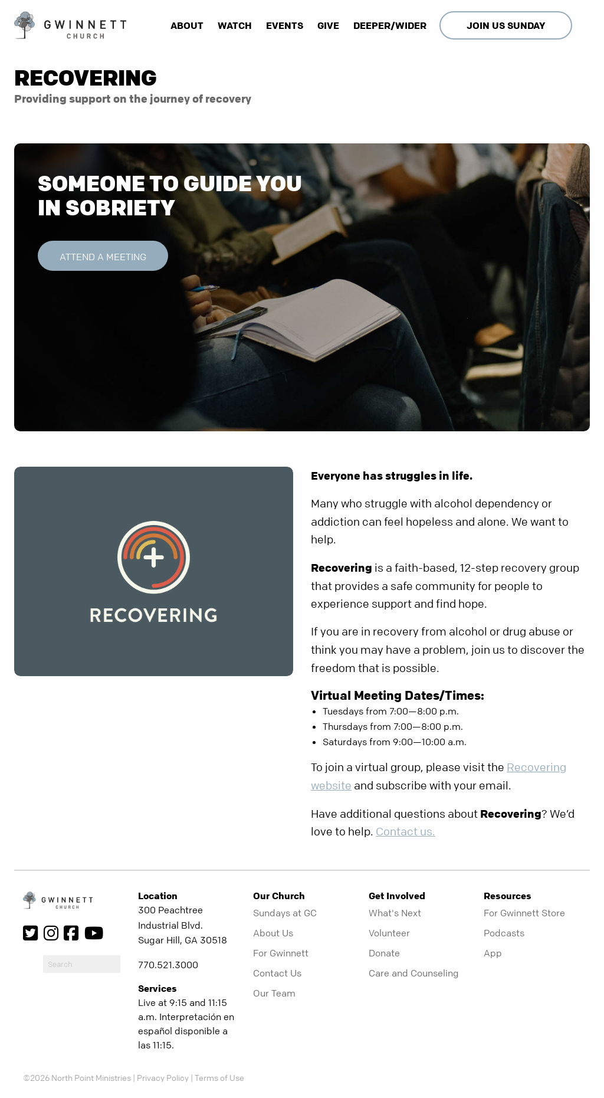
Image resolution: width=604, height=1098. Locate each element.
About (186, 25)
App (493, 953)
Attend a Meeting (103, 257)
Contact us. (405, 831)
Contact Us (277, 973)
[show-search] (582, 25)
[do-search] (81, 964)
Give (328, 25)
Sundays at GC (285, 913)
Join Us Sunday (506, 25)
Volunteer (389, 933)
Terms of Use (219, 1077)
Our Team (274, 993)
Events (284, 25)
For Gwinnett (280, 953)
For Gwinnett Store (524, 913)
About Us (273, 933)
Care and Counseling (414, 973)
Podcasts (504, 933)
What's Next (395, 913)
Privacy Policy (163, 1077)
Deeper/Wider (389, 25)
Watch (235, 25)
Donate (384, 953)
